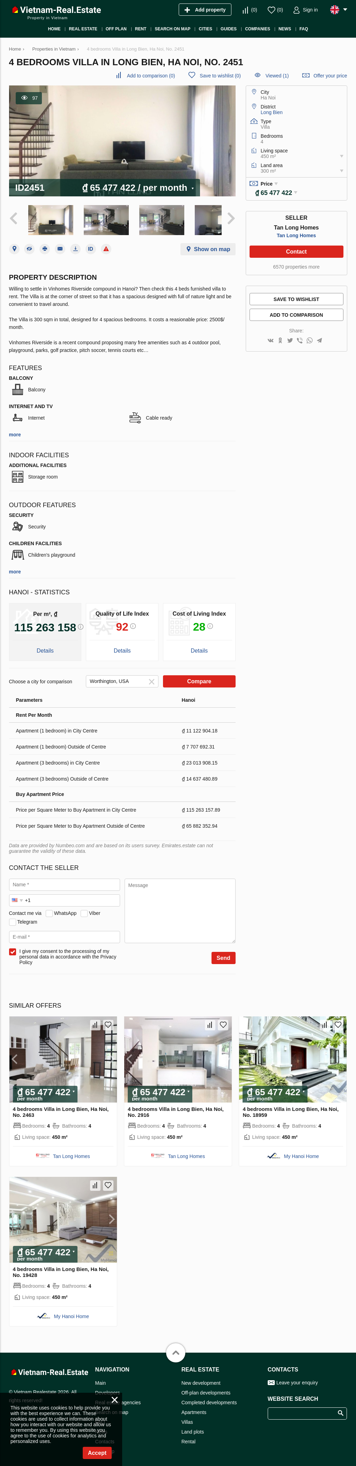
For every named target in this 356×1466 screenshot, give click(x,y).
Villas (187, 1418)
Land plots (192, 1428)
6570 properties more (296, 267)
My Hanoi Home (301, 1152)
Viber (94, 909)
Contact (296, 252)
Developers (107, 1389)
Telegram (27, 918)
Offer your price (330, 75)
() (254, 10)
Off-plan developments (206, 1389)
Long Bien (272, 112)
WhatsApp (65, 909)
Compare (199, 678)
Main (100, 1379)
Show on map (212, 245)
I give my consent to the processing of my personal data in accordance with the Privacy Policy (68, 953)
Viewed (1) (277, 75)
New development (201, 1379)
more (15, 431)
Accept (97, 1453)
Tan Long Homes (296, 235)
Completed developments (209, 1398)
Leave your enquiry (297, 1379)
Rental (188, 1438)
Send (223, 954)
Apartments (194, 1408)
